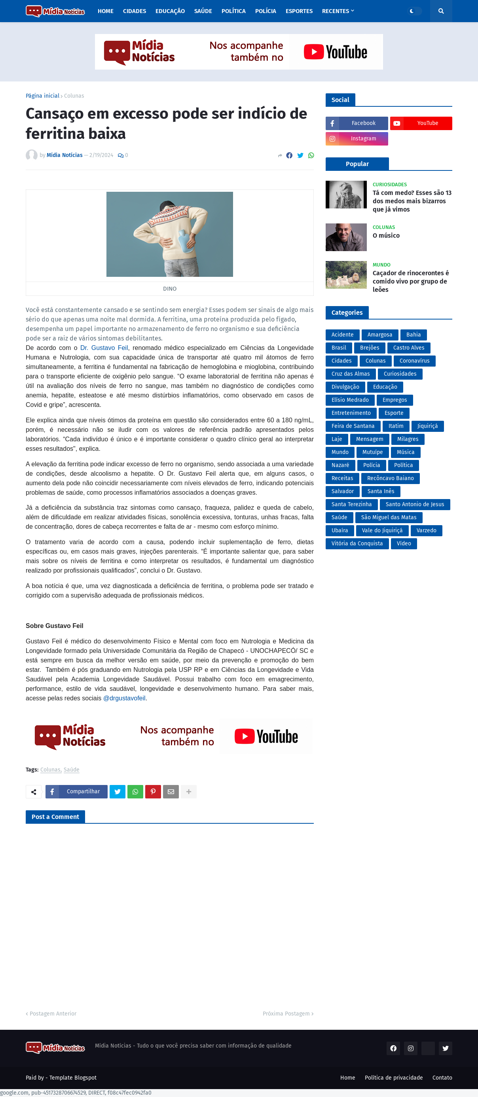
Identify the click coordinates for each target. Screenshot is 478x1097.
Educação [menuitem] (170, 11)
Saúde (72, 770)
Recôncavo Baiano (390, 478)
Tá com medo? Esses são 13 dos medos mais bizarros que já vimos (412, 201)
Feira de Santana (353, 426)
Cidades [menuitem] (134, 11)
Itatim (396, 426)
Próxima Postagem (286, 1013)
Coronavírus (415, 360)
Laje (337, 439)
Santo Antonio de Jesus (415, 504)
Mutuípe (372, 452)
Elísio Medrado (350, 400)
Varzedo (426, 530)
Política (403, 465)
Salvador (343, 491)
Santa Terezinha (352, 504)
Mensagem (369, 439)
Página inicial (42, 96)
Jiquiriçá (427, 426)
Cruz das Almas (351, 374)
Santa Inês (381, 491)
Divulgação (345, 387)
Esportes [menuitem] (299, 11)
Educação (385, 387)
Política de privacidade (394, 1077)
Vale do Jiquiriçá (382, 530)
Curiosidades (400, 374)
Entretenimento (351, 413)
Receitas (342, 478)
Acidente (343, 334)
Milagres (408, 439)
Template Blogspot (73, 1077)
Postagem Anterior (53, 1013)
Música (406, 452)
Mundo (340, 452)
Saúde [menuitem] (203, 11)
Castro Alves (409, 347)
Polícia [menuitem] (265, 11)
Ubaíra (340, 530)
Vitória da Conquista (357, 543)
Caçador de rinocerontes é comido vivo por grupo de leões (411, 281)
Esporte (394, 413)
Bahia (413, 334)
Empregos (395, 400)
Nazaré (340, 465)
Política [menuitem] (234, 11)
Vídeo (404, 543)
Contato (442, 1077)
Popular (357, 164)
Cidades (342, 360)
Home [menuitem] (106, 11)
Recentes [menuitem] (335, 11)
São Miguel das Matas (389, 517)
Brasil (339, 347)
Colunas (74, 96)
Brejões (369, 347)
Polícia (371, 465)
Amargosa (380, 334)
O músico (386, 235)
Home (347, 1077)
